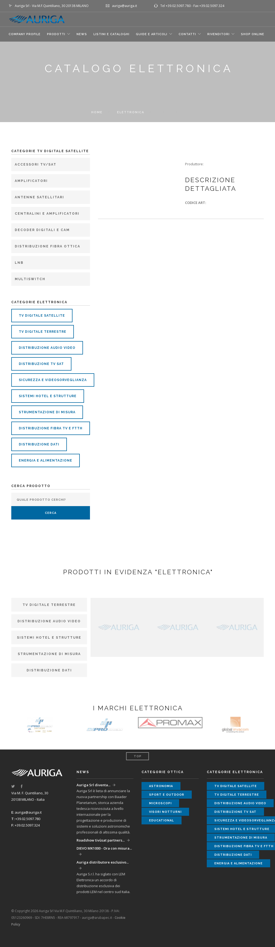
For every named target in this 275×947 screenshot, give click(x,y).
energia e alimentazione (45, 460)
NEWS (82, 34)
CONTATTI (187, 34)
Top (138, 756)
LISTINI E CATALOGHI (111, 34)
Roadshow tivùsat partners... (101, 840)
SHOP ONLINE (252, 34)
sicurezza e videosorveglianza (53, 380)
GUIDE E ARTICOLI (151, 34)
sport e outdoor (166, 794)
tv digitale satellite (42, 315)
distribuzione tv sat (41, 364)
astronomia (161, 786)
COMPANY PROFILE (25, 34)
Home (97, 112)
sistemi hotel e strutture (48, 396)
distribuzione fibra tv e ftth (50, 428)
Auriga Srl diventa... (93, 785)
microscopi (160, 803)
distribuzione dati (39, 444)
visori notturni (165, 812)
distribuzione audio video (47, 348)
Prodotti (56, 34)
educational (161, 820)
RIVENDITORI (218, 34)
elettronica (130, 112)
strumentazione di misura (47, 412)
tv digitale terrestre (42, 332)
